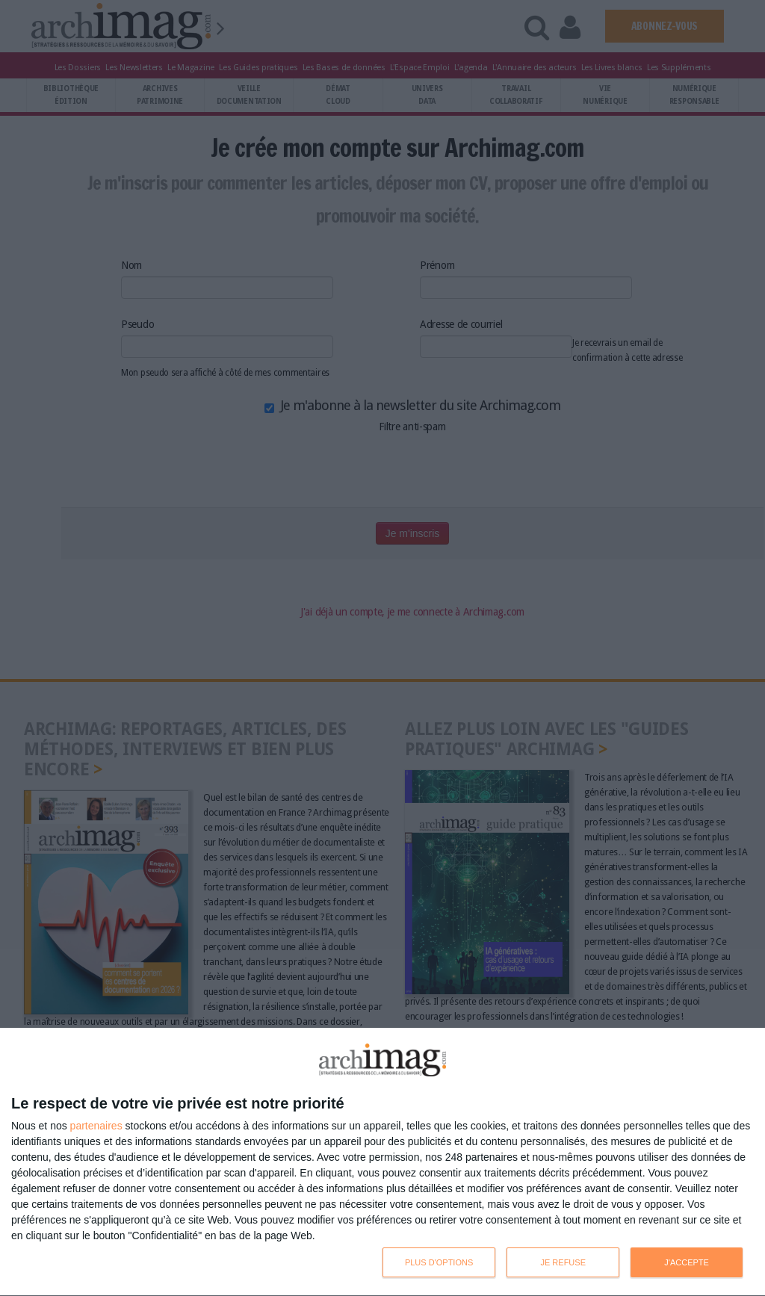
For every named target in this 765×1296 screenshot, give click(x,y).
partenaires (96, 1125)
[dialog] (382, 1162)
